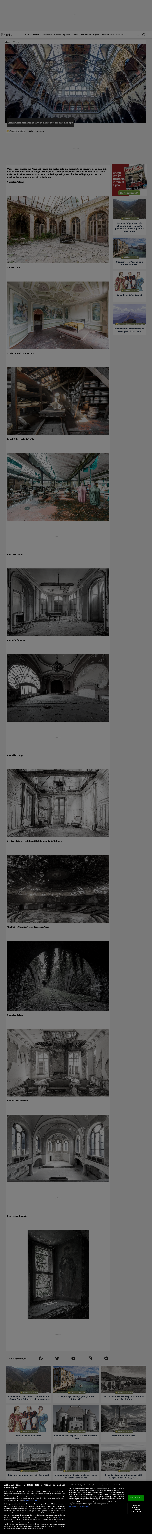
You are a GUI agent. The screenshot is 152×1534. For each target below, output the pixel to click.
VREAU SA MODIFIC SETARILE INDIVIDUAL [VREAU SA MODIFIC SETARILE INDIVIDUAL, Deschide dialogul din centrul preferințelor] (135, 1508)
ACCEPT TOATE (135, 1498)
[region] (76, 1507)
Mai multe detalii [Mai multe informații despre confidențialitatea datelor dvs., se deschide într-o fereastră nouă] (30, 1500)
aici (60, 1517)
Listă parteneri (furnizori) (79, 1506)
